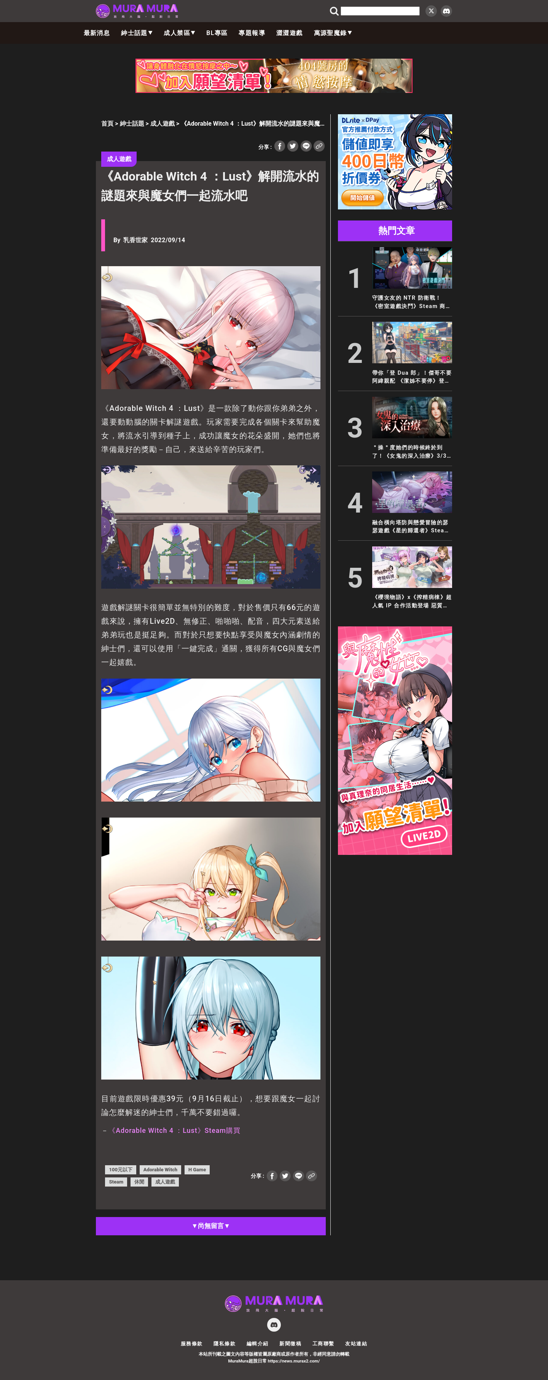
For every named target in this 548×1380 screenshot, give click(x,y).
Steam (116, 1182)
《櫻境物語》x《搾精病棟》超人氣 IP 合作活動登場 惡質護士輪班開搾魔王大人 (412, 602)
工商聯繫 (323, 1343)
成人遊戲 (162, 123)
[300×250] (395, 207)
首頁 (107, 123)
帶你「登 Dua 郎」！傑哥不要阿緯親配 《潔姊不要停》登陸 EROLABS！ (412, 377)
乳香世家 (135, 240)
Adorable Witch (160, 1169)
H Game (197, 1169)
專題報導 (252, 33)
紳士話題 (137, 33)
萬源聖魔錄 (333, 33)
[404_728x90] (274, 90)
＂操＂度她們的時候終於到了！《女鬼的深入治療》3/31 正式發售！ (411, 452)
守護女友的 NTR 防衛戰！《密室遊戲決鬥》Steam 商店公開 (411, 302)
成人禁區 (179, 33)
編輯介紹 (258, 1343)
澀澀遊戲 (289, 33)
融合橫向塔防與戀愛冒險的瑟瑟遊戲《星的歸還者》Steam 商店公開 (410, 527)
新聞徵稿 (290, 1343)
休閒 (139, 1182)
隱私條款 (224, 1343)
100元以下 (120, 1169)
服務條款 (192, 1343)
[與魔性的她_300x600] (395, 852)
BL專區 (217, 33)
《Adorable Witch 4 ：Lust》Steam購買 (174, 1130)
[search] (380, 11)
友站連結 (356, 1343)
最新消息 (97, 33)
